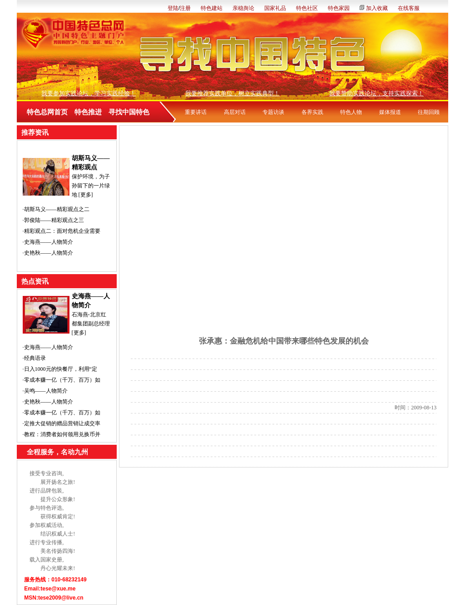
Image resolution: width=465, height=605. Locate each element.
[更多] (86, 195)
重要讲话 (196, 112)
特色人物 (351, 112)
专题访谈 (273, 112)
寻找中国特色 (129, 112)
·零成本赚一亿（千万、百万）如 (61, 380)
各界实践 (312, 112)
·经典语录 (34, 358)
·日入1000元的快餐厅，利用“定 (60, 369)
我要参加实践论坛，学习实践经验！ (88, 93)
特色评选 (51, 508)
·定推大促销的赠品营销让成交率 (61, 423)
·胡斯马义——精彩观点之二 (56, 209)
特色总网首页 (47, 112)
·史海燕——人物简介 (48, 242)
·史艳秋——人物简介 (48, 253)
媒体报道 (390, 112)
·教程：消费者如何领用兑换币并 (61, 434)
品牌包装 (51, 490)
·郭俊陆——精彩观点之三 (53, 220)
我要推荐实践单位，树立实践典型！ (232, 93)
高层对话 (235, 112)
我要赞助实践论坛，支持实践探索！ (376, 93)
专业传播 (51, 542)
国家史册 (51, 559)
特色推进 (88, 112)
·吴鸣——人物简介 (45, 391)
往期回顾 (429, 112)
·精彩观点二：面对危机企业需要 (61, 231)
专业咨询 (51, 473)
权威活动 (51, 525)
